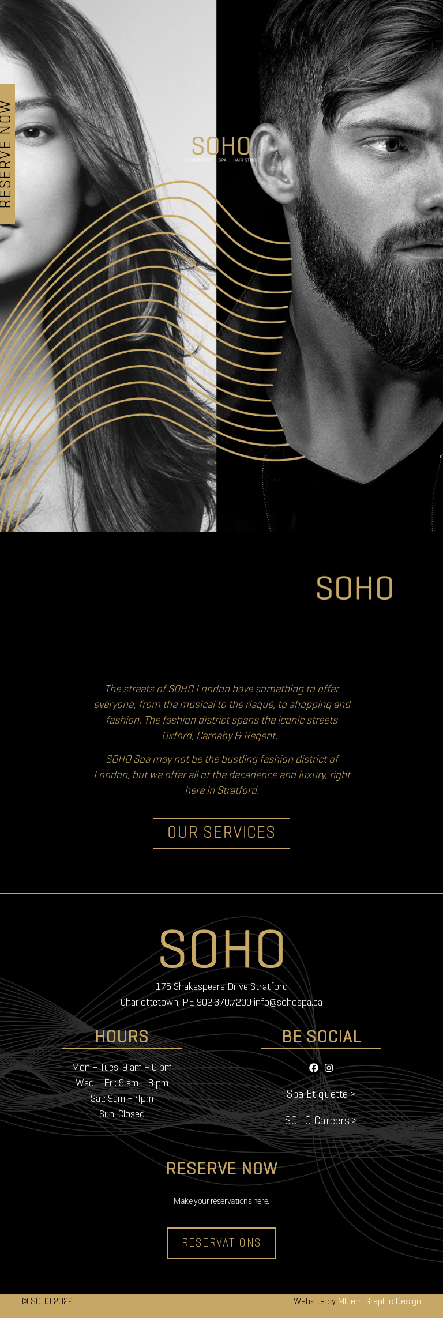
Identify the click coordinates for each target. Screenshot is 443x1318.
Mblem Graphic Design (379, 1301)
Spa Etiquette (317, 1094)
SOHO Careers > (321, 1121)
